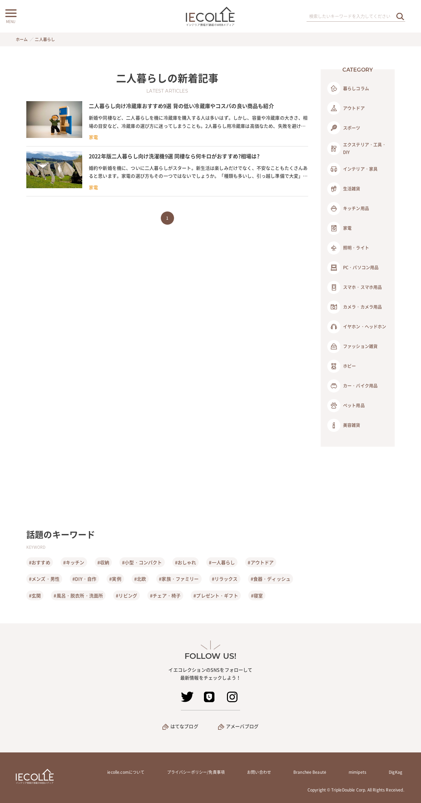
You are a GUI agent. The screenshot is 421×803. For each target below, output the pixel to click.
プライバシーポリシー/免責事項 (196, 772)
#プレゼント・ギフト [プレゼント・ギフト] (215, 595)
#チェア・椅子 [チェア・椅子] (165, 595)
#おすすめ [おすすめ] (39, 562)
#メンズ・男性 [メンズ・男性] (44, 578)
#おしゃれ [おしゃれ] (185, 562)
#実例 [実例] (115, 578)
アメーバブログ (242, 726)
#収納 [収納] (103, 562)
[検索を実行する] (400, 16)
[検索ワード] (356, 16)
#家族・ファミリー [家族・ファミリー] (179, 578)
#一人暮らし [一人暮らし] (222, 562)
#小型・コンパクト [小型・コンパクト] (142, 562)
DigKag (395, 772)
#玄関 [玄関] (35, 595)
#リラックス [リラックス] (225, 578)
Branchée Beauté (309, 772)
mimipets (357, 772)
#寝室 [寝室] (257, 595)
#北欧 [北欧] (140, 578)
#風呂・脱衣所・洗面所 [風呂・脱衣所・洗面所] (78, 595)
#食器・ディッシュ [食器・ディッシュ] (270, 578)
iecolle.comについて (125, 772)
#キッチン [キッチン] (74, 562)
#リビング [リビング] (126, 595)
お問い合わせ (259, 772)
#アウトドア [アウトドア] (261, 562)
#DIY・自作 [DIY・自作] (84, 578)
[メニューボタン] (10, 15)
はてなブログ (184, 726)
